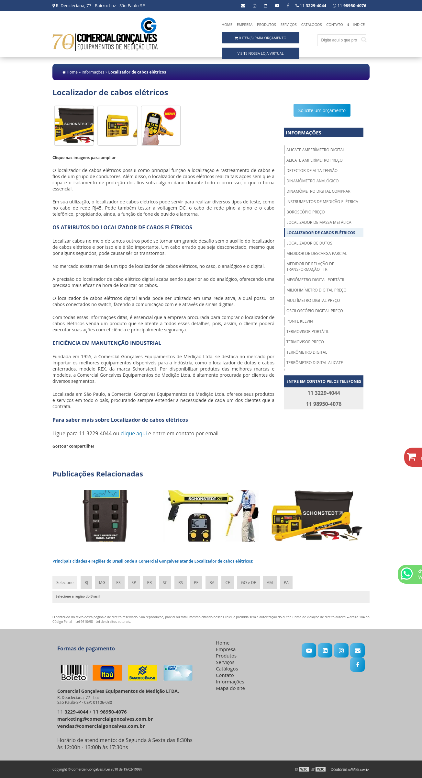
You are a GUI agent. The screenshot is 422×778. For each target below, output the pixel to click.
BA (211, 582)
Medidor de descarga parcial (316, 253)
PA (286, 582)
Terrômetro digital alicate (314, 362)
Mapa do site (230, 688)
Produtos (266, 24)
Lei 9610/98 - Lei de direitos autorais (102, 621)
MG (102, 582)
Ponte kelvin (299, 321)
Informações (303, 132)
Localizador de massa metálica (318, 222)
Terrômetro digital (306, 352)
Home (227, 24)
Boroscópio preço (305, 212)
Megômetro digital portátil (315, 279)
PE (196, 582)
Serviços (289, 24)
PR (149, 582)
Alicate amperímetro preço (314, 160)
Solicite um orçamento (322, 110)
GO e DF (248, 582)
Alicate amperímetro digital (315, 150)
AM (270, 582)
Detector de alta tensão (312, 170)
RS (180, 582)
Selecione (64, 582)
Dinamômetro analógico (312, 181)
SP (134, 582)
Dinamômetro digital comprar (318, 191)
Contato (334, 24)
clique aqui (134, 433)
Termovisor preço (305, 342)
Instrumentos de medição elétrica (322, 201)
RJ (86, 582)
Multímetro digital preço (313, 300)
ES (118, 582)
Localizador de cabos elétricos (320, 232)
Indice (359, 24)
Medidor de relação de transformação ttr (310, 266)
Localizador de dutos (309, 243)
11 (349, 5)
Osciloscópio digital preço (314, 311)
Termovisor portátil (307, 331)
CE (227, 582)
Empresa (245, 24)
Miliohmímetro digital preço (316, 290)
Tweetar (61, 455)
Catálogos (311, 24)
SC (165, 582)
